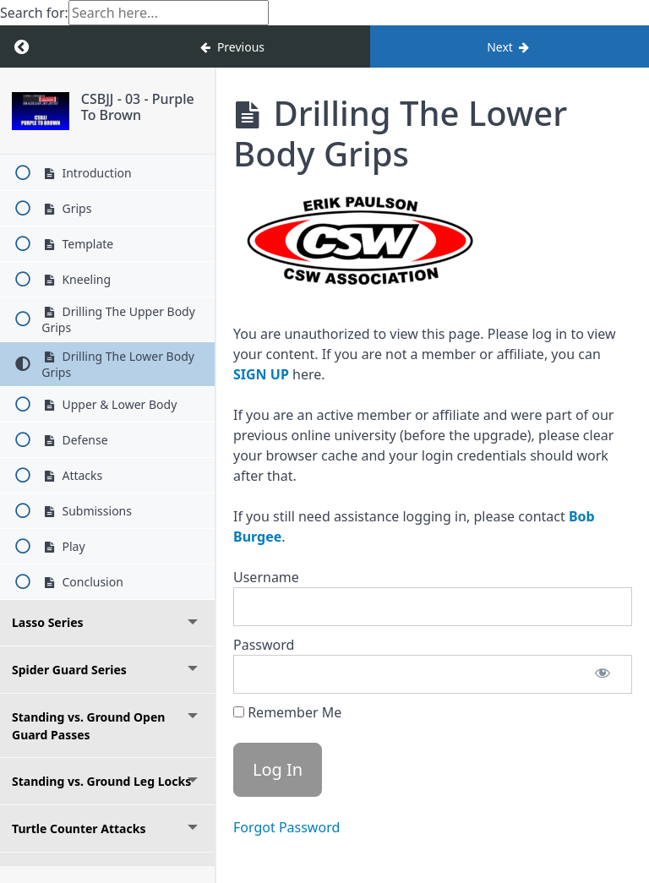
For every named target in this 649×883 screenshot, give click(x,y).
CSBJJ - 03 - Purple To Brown (137, 107)
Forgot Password (286, 827)
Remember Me (287, 712)
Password (263, 644)
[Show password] (602, 674)
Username (266, 577)
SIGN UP (261, 374)
